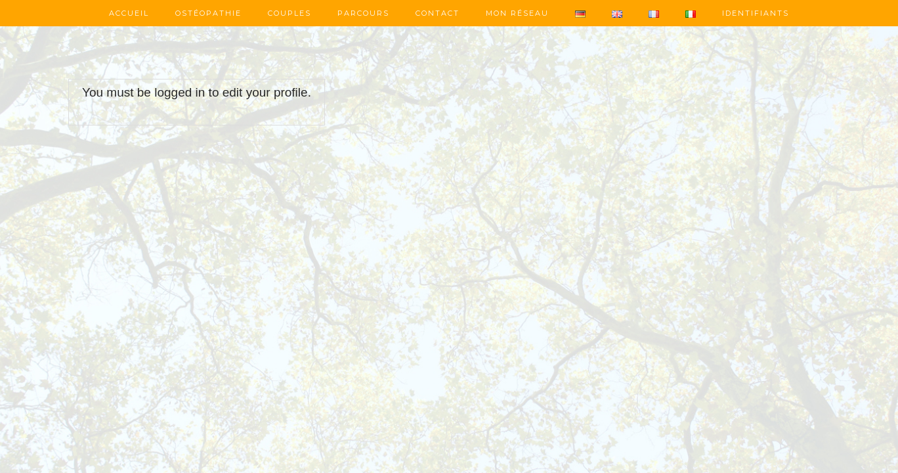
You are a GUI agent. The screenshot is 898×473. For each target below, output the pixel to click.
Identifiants (755, 13)
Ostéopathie (208, 13)
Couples (289, 13)
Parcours (363, 13)
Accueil (129, 13)
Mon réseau (517, 13)
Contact (438, 13)
